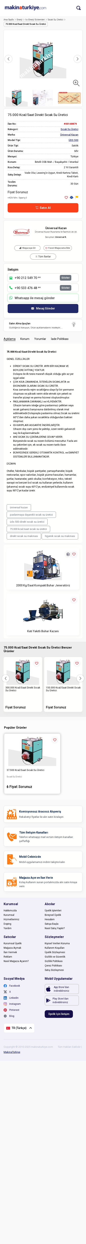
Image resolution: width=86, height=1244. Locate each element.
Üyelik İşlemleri (53, 910)
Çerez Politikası (53, 965)
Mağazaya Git (27, 248)
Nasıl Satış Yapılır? (55, 928)
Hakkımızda (10, 910)
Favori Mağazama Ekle (57, 248)
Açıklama (10, 339)
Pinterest (11, 1010)
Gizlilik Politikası (54, 961)
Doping (7, 924)
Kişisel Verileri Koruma (57, 943)
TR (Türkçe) (19, 1028)
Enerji (21, 19)
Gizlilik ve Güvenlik (55, 957)
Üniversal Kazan (56, 228)
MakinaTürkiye (12, 1052)
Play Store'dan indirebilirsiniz (60, 1000)
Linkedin (11, 998)
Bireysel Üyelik (53, 915)
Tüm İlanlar (43, 256)
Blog (9, 1016)
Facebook (12, 985)
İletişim (13, 270)
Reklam (8, 957)
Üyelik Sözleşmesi (55, 952)
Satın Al (43, 208)
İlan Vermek (10, 952)
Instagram (12, 1004)
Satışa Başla (51, 924)
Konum (24, 339)
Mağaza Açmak (12, 948)
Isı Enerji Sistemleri (36, 19)
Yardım (7, 928)
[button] (77, 59)
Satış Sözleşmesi (54, 970)
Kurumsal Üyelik (13, 943)
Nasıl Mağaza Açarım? (16, 961)
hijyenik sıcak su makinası (60, 536)
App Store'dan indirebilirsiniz (61, 989)
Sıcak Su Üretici (57, 19)
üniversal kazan (19, 507)
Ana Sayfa (10, 19)
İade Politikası (59, 339)
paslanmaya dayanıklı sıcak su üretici (31, 514)
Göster (65, 277)
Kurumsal (9, 915)
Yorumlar (40, 339)
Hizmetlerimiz (11, 919)
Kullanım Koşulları (54, 948)
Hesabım (50, 919)
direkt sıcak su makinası (24, 536)
